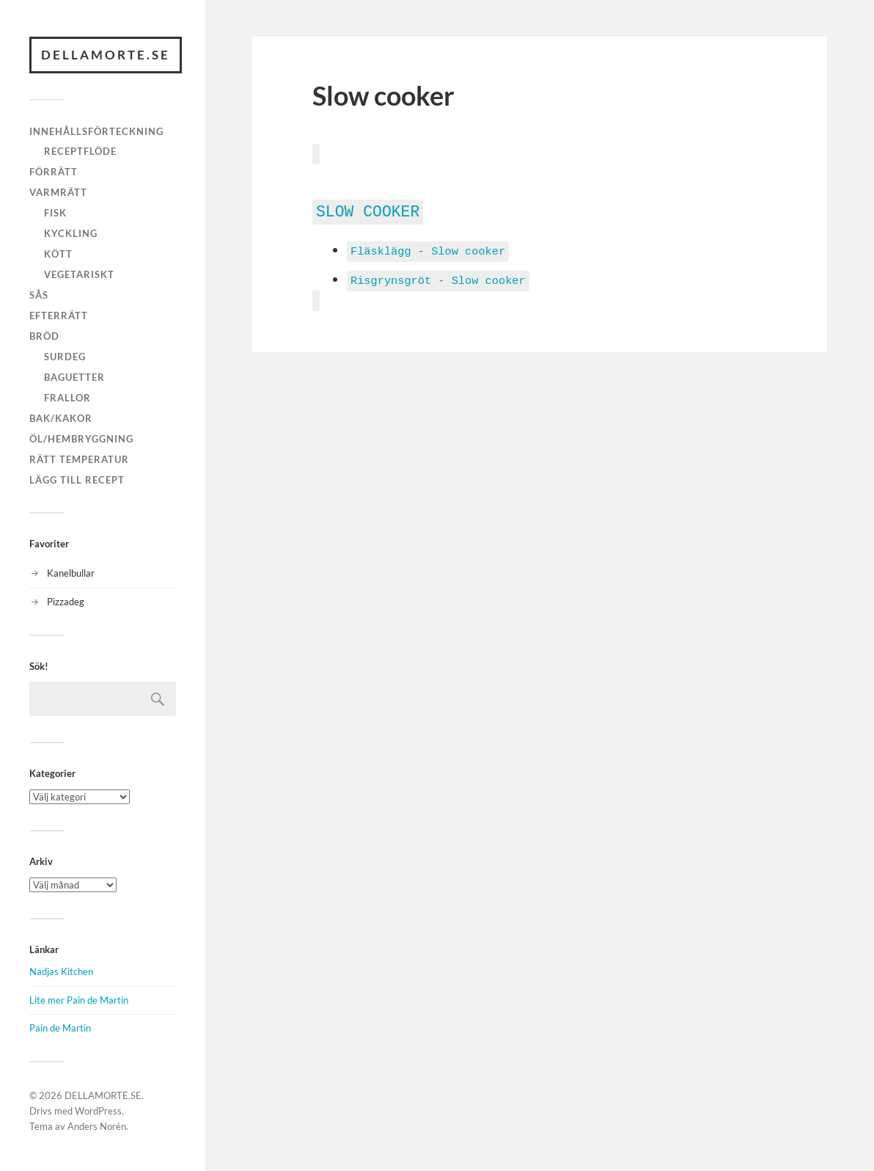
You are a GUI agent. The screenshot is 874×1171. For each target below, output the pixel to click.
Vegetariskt (79, 274)
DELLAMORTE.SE (105, 54)
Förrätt (53, 172)
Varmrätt (58, 192)
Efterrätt (58, 315)
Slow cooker (367, 210)
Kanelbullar (71, 573)
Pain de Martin (60, 1028)
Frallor (67, 398)
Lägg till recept (77, 480)
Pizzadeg (65, 602)
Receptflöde (80, 151)
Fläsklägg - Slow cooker (427, 248)
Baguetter (74, 377)
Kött (58, 254)
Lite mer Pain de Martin (78, 1000)
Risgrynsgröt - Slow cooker (438, 277)
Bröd (44, 336)
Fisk (55, 213)
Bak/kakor (60, 418)
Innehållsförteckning (96, 131)
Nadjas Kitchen (61, 971)
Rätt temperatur (79, 459)
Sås (38, 295)
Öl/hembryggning (81, 439)
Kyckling (71, 233)
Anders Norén (96, 1126)
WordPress (98, 1111)
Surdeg (65, 356)
